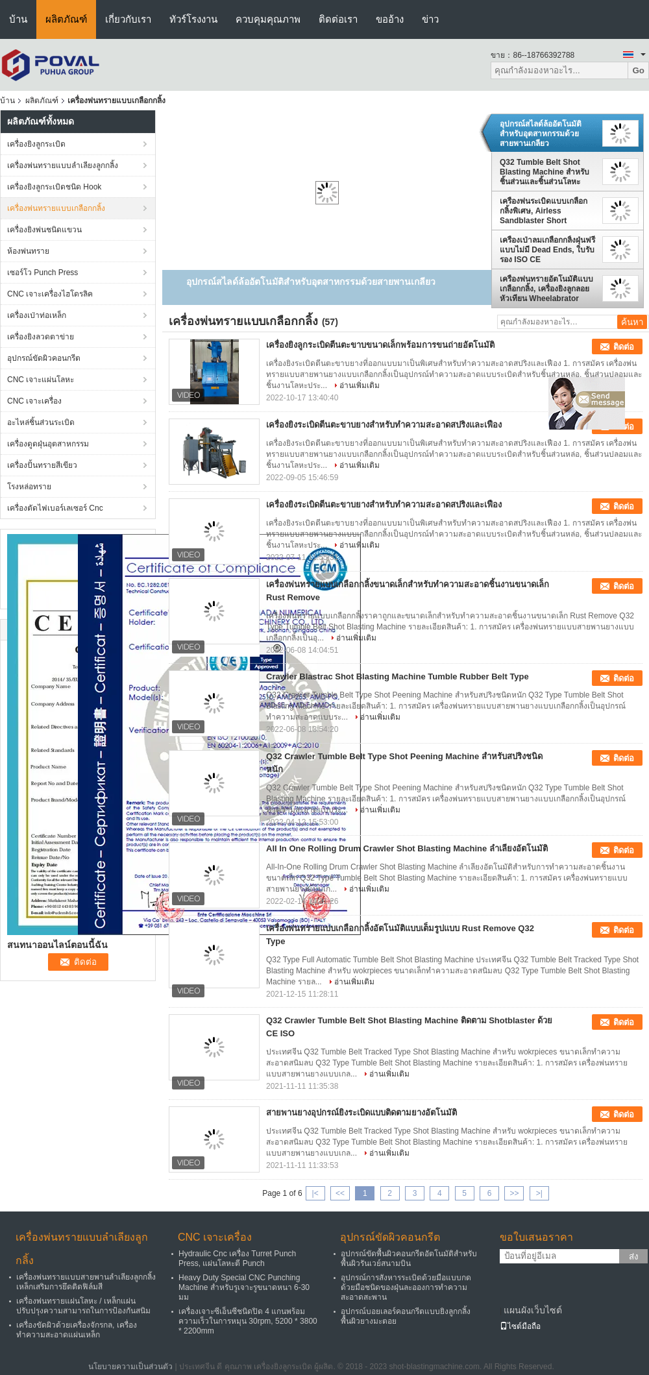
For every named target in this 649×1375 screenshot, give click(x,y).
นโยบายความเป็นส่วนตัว (130, 1366)
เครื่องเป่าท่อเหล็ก (36, 315)
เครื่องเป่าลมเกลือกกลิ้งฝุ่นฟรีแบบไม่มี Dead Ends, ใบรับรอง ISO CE (547, 250)
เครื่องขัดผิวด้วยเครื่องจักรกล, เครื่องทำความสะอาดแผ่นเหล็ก (76, 1329)
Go (638, 70)
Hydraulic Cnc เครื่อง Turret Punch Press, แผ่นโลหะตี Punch (237, 1258)
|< (315, 1193)
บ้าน (18, 19)
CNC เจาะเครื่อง (34, 401)
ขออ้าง (390, 19)
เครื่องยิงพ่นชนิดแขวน (44, 229)
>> (514, 1193)
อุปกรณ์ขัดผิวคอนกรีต (43, 358)
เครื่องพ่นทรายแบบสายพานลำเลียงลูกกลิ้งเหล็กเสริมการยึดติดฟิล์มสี (86, 1281)
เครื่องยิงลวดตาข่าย (40, 336)
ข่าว (430, 19)
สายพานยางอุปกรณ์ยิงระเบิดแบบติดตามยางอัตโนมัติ (361, 1112)
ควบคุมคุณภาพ (268, 19)
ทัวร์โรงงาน (193, 19)
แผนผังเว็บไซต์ (533, 1310)
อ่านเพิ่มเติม (359, 385)
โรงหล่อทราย (29, 486)
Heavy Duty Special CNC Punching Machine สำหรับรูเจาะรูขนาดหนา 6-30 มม (244, 1287)
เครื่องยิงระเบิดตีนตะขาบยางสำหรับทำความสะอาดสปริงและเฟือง (384, 425)
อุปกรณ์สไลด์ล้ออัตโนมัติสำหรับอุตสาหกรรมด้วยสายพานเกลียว (541, 133)
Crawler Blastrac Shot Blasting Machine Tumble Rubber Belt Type (397, 676)
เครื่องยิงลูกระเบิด (36, 144)
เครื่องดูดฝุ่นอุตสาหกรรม (48, 443)
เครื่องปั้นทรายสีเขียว (42, 465)
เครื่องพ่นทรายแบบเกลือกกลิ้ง (56, 208)
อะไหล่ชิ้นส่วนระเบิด (41, 422)
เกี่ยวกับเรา (128, 19)
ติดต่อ (623, 347)
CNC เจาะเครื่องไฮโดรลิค (50, 293)
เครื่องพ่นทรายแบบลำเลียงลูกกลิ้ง (62, 165)
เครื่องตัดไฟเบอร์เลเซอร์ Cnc (55, 508)
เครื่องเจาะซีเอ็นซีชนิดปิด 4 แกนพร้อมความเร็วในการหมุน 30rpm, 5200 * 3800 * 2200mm (247, 1321)
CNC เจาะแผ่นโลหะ (40, 379)
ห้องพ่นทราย (28, 251)
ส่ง (634, 1256)
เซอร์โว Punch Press (42, 272)
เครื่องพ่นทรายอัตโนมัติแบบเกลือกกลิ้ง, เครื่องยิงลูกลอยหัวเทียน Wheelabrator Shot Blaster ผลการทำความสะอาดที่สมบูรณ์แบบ (546, 288)
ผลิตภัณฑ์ (66, 19)
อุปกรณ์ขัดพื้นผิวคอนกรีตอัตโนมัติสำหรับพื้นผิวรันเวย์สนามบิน (409, 1258)
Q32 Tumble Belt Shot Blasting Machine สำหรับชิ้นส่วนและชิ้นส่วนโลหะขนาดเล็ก (544, 172)
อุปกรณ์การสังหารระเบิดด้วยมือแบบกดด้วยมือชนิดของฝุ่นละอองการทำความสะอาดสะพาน (406, 1287)
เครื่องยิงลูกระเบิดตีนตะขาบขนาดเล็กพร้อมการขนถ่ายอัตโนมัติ (380, 345)
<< (340, 1193)
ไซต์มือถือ (520, 1326)
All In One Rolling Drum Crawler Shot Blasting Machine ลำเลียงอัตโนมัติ (407, 848)
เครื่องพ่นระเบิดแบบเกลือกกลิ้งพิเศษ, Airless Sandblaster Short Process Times (543, 211)
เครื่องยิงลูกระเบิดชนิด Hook (54, 186)
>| (539, 1193)
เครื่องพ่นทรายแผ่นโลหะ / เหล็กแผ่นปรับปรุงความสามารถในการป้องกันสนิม (83, 1305)
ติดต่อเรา (338, 19)
